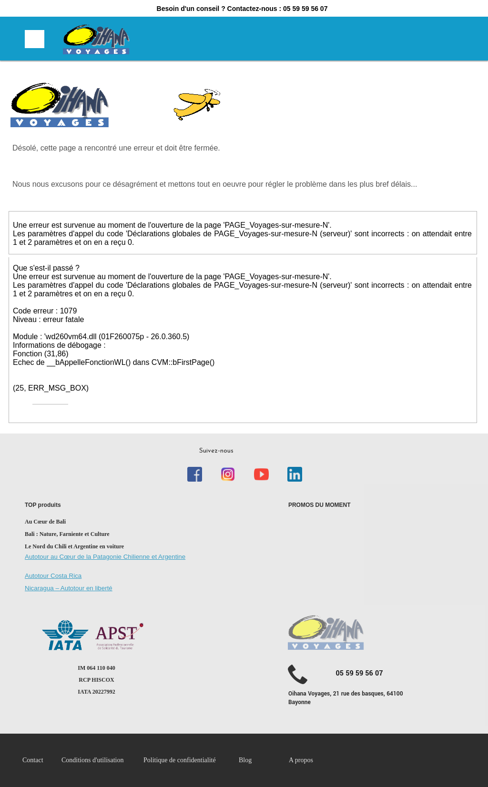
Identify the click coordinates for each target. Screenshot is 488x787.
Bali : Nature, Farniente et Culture (67, 534)
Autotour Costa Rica (53, 575)
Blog (245, 760)
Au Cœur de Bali (45, 521)
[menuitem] (41, 760)
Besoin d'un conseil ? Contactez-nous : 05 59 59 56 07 (242, 8)
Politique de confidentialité (180, 760)
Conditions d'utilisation (92, 760)
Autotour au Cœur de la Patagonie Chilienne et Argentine (105, 556)
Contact (32, 760)
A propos (301, 760)
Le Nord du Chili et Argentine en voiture (74, 546)
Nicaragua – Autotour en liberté (68, 588)
